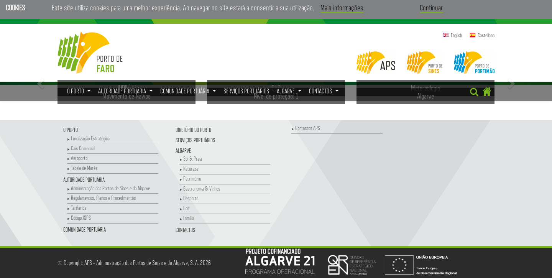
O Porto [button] (79, 93)
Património (190, 178)
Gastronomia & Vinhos (199, 188)
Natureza (188, 168)
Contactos (185, 230)
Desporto (188, 198)
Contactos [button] (324, 93)
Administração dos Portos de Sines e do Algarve (108, 188)
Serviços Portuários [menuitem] (246, 91)
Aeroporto (77, 158)
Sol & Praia (190, 158)
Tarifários (76, 207)
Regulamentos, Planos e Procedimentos (101, 197)
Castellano (486, 35)
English (456, 35)
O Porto (70, 130)
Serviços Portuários (195, 140)
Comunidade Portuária (84, 229)
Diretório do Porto (193, 130)
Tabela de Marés (82, 167)
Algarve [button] (290, 93)
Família (186, 218)
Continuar (431, 7)
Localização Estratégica (88, 138)
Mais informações (341, 7)
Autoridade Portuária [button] (126, 93)
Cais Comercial (81, 148)
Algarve (183, 150)
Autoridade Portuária (84, 179)
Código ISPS (79, 217)
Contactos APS (305, 128)
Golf (184, 208)
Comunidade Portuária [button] (189, 93)
